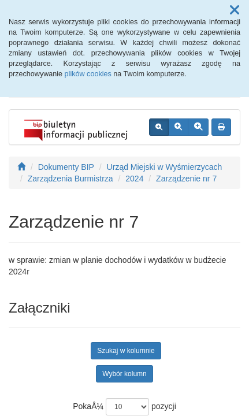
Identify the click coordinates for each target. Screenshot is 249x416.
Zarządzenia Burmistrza (70, 178)
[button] (234, 10)
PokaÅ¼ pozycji (124, 406)
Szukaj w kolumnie (125, 351)
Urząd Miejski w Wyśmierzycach (164, 167)
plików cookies (88, 74)
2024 (134, 178)
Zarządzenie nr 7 (186, 178)
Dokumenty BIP (66, 167)
